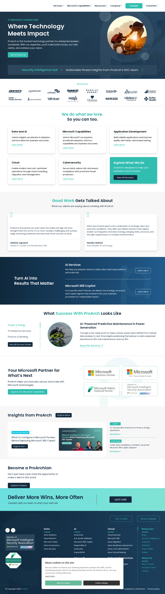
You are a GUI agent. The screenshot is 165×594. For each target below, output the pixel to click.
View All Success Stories (20, 344)
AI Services (78, 535)
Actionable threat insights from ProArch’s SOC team (102, 70)
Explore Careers (19, 485)
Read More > (115, 434)
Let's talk (121, 499)
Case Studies (147, 549)
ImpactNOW (79, 552)
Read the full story (92, 345)
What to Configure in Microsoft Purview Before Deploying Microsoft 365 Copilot (33, 439)
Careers (145, 571)
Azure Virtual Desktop (117, 552)
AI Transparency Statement (133, 589)
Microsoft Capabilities (79, 5)
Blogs (144, 535)
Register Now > (19, 446)
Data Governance (51, 545)
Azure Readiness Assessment (120, 545)
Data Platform (50, 538)
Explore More (63, 415)
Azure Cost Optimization (118, 549)
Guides (145, 552)
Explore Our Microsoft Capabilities (27, 391)
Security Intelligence (150, 538)
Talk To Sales (121, 518)
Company (116, 5)
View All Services (125, 177)
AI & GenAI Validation (83, 538)
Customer (152, 5)
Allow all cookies (63, 583)
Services (58, 5)
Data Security (50, 549)
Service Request (148, 518)
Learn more (50, 576)
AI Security (78, 549)
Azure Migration (114, 542)
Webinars (146, 545)
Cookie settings (101, 583)
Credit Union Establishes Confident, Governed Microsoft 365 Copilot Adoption (129, 446)
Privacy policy (154, 589)
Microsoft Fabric (51, 542)
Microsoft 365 (113, 538)
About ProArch (148, 564)
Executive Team (149, 567)
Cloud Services (114, 535)
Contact (134, 5)
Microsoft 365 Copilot (83, 542)
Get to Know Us (18, 54)
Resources (101, 5)
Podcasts (146, 542)
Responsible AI (80, 545)
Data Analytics (50, 535)
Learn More (143, 270)
